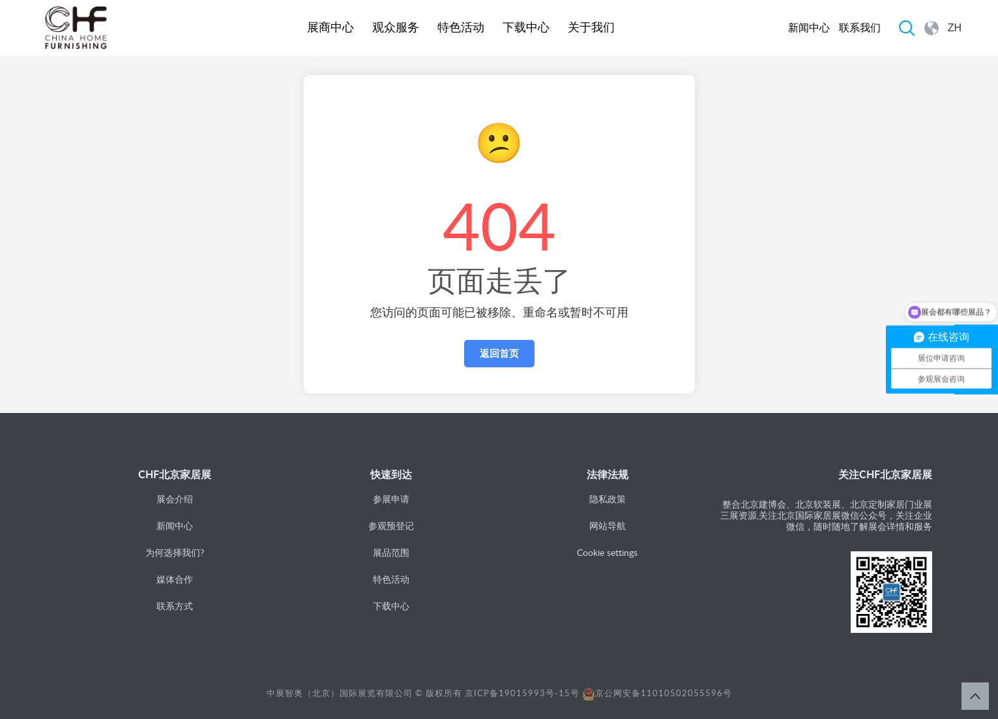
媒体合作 (174, 579)
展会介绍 (174, 499)
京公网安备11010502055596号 (657, 693)
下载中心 (526, 27)
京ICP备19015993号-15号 (522, 693)
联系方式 (174, 606)
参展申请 (391, 499)
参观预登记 (391, 525)
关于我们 (591, 27)
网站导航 (607, 525)
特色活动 (460, 27)
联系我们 (860, 27)
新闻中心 (809, 27)
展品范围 (391, 552)
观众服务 (395, 27)
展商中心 (330, 27)
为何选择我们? (174, 552)
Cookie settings (607, 552)
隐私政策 (607, 499)
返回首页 (499, 353)
